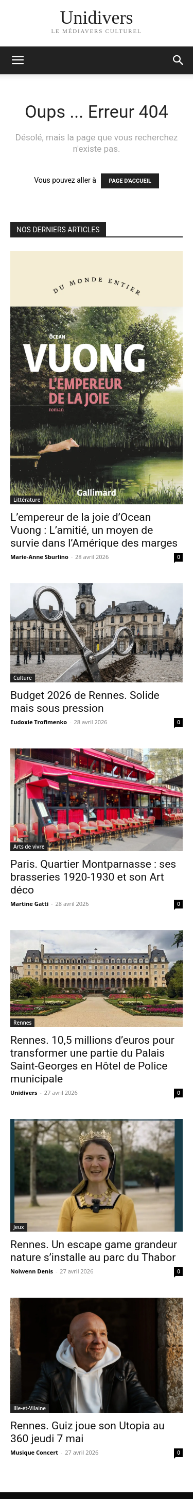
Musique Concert (34, 1452)
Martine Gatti (29, 903)
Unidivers (23, 1092)
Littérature (26, 499)
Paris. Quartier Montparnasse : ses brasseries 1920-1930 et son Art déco (93, 877)
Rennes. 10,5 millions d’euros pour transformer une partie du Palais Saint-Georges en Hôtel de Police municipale (92, 1059)
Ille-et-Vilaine (29, 1408)
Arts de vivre (28, 846)
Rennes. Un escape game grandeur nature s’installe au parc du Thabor (93, 1251)
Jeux (18, 1227)
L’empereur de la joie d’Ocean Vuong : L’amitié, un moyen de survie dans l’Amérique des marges (94, 530)
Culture (22, 677)
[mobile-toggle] (17, 60)
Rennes (22, 1022)
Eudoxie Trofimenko (38, 722)
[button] (178, 60)
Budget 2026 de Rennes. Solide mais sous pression (85, 701)
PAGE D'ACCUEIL (130, 181)
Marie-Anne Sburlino (39, 557)
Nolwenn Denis (31, 1271)
